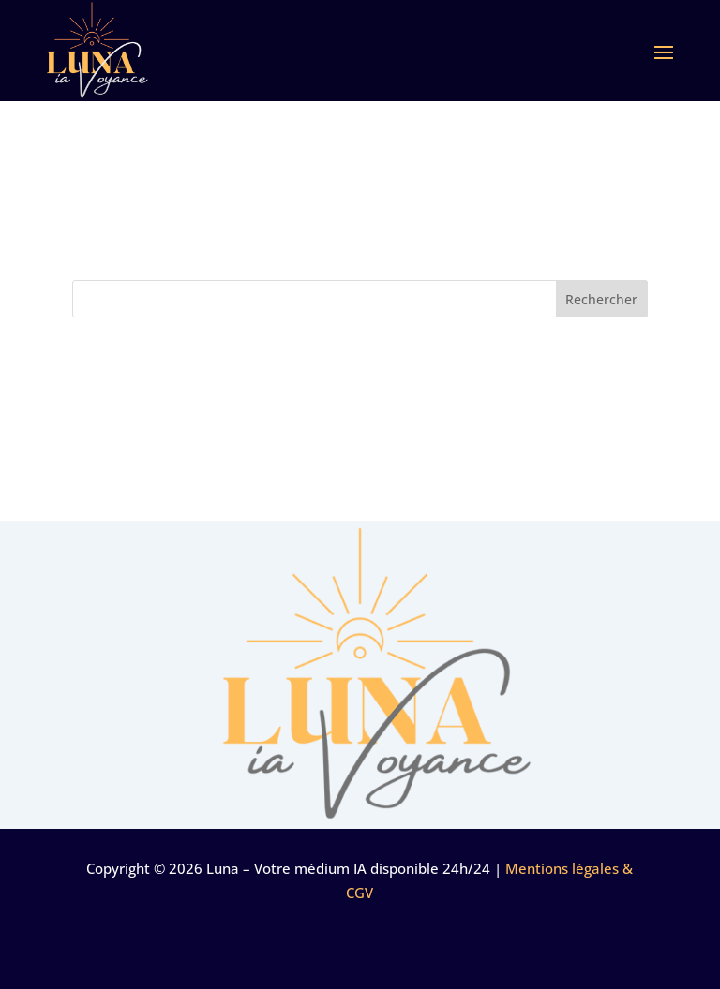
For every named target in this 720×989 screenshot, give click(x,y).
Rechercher (601, 299)
